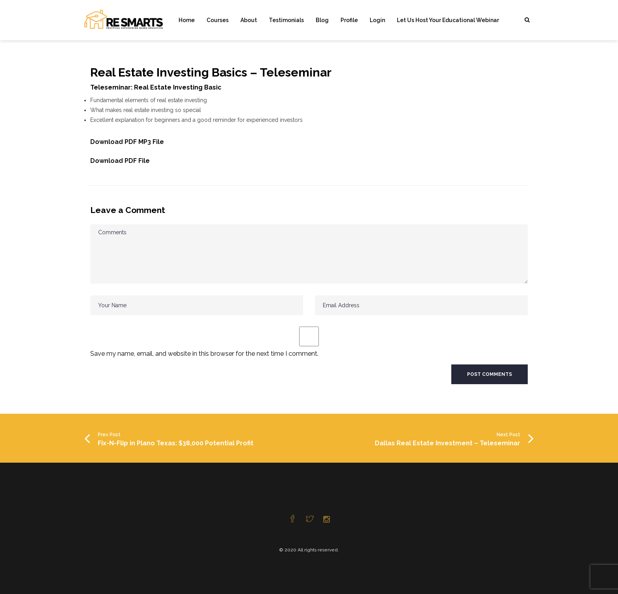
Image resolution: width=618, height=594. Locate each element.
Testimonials (286, 20)
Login (377, 20)
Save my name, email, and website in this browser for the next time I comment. (204, 353)
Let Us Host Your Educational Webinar (448, 20)
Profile (349, 20)
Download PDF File (120, 160)
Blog (322, 20)
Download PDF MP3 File (127, 142)
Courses (218, 20)
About (248, 20)
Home (187, 20)
